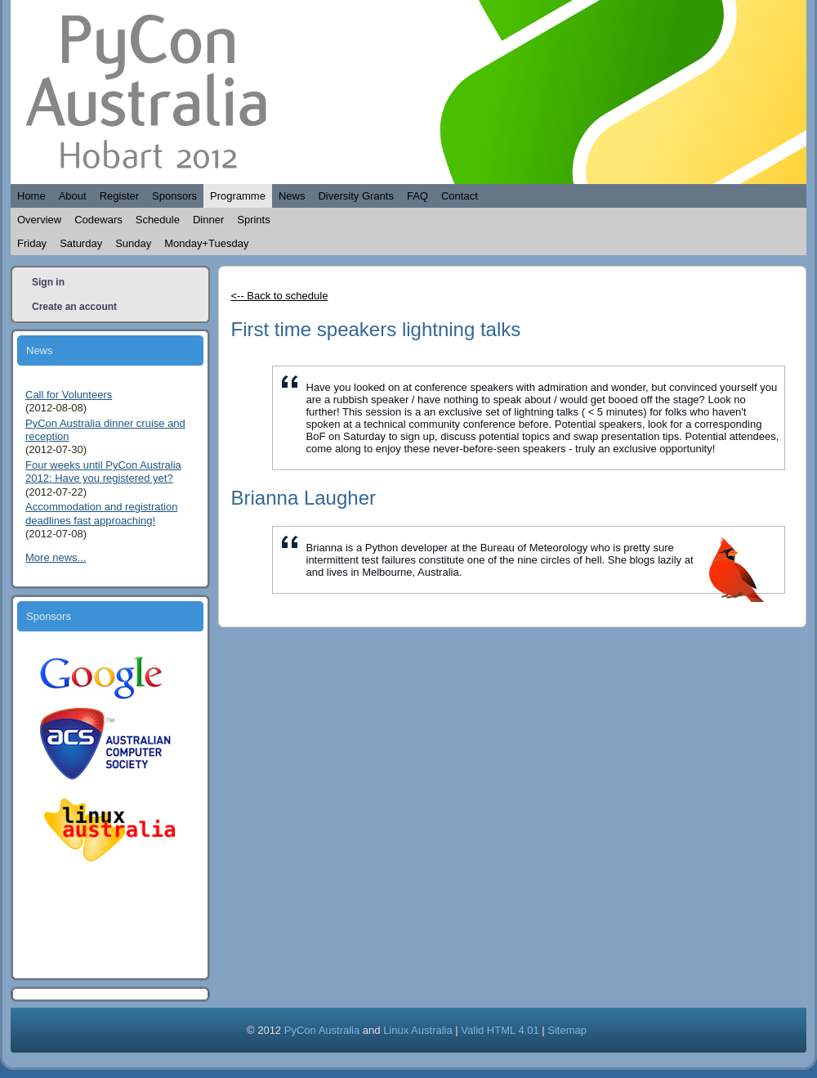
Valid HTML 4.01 (499, 1030)
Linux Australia (418, 1030)
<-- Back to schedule (279, 296)
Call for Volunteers (68, 395)
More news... (55, 557)
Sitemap (567, 1030)
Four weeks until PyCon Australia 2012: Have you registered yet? (103, 471)
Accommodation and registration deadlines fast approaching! (101, 513)
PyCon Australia (322, 1030)
